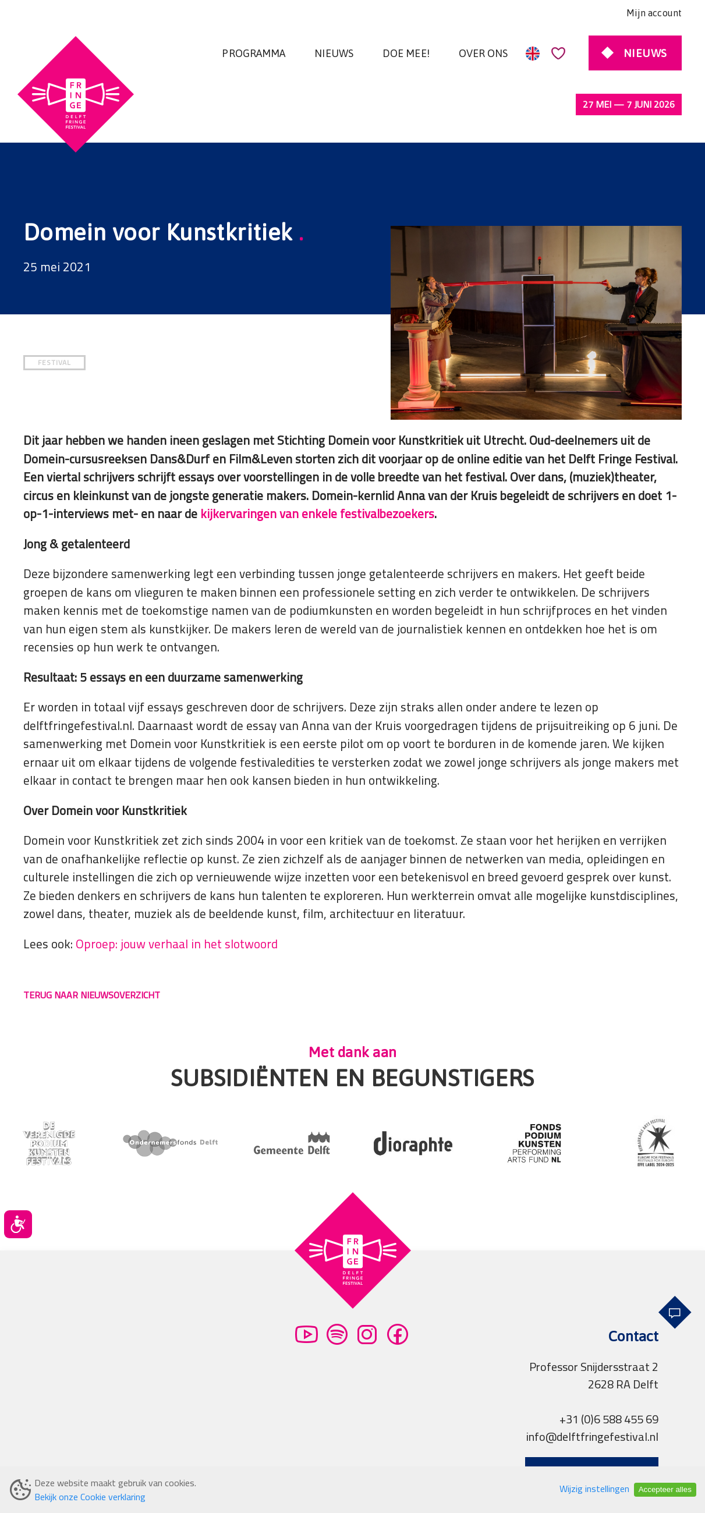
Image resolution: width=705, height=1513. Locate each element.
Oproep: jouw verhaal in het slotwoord (177, 895)
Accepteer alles (665, 1489)
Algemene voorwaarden (105, 1457)
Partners (299, 1457)
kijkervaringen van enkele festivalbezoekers (317, 464)
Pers (346, 1457)
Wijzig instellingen (594, 1488)
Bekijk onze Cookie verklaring (90, 1496)
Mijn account (654, 13)
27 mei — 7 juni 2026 (629, 104)
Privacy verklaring (221, 1457)
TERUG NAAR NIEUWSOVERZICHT (91, 946)
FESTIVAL (54, 313)
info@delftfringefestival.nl (592, 1387)
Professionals (404, 1457)
